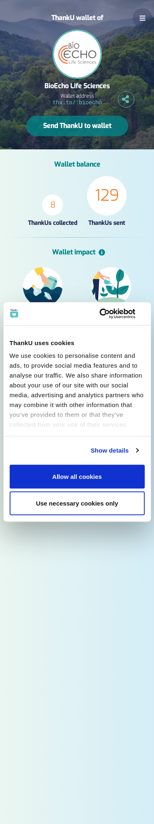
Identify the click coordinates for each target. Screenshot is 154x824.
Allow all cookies (77, 476)
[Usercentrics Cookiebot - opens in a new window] (110, 314)
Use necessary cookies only (77, 503)
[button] (142, 18)
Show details (110, 450)
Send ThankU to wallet (77, 125)
